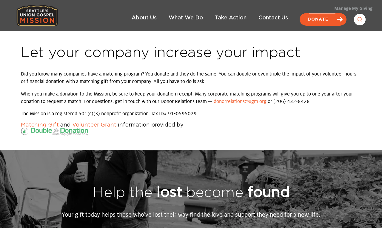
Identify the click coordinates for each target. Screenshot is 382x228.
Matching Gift (40, 125)
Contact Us (273, 18)
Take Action (231, 18)
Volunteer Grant (94, 125)
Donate (323, 19)
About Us (144, 18)
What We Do (186, 18)
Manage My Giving (353, 8)
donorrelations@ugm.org (240, 101)
